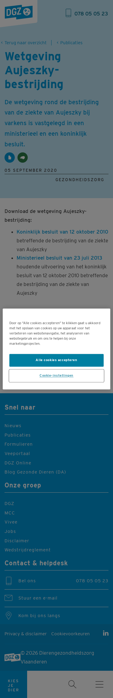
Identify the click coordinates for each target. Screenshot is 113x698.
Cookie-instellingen (56, 376)
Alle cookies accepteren (56, 360)
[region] (56, 348)
